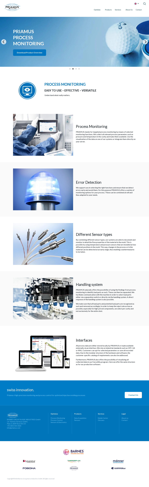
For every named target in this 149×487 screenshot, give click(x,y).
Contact (139, 10)
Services (118, 10)
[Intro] (74, 42)
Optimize (97, 10)
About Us (129, 10)
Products (108, 10)
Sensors (77, 420)
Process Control (57, 420)
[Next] (145, 41)
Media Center (103, 418)
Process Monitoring (58, 418)
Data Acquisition (80, 418)
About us (125, 418)
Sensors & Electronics (59, 422)
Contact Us (133, 395)
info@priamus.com (13, 428)
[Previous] (3, 41)
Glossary (101, 420)
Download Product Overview (29, 52)
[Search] (145, 3)
